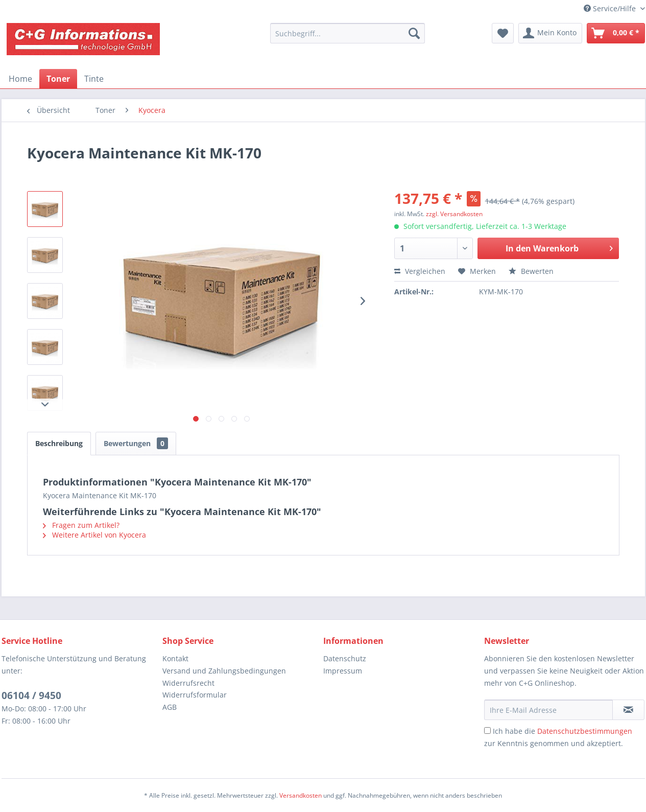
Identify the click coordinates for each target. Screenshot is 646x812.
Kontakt (175, 658)
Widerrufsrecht (188, 683)
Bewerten (531, 271)
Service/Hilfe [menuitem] (611, 8)
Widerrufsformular (194, 695)
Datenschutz (344, 658)
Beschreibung (59, 443)
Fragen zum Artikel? (81, 525)
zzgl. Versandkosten (454, 214)
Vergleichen (419, 271)
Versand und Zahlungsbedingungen (224, 671)
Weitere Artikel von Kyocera (94, 535)
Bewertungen (136, 443)
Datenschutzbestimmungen (584, 731)
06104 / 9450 (31, 695)
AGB (169, 707)
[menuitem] (347, 33)
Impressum (342, 671)
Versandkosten (300, 795)
